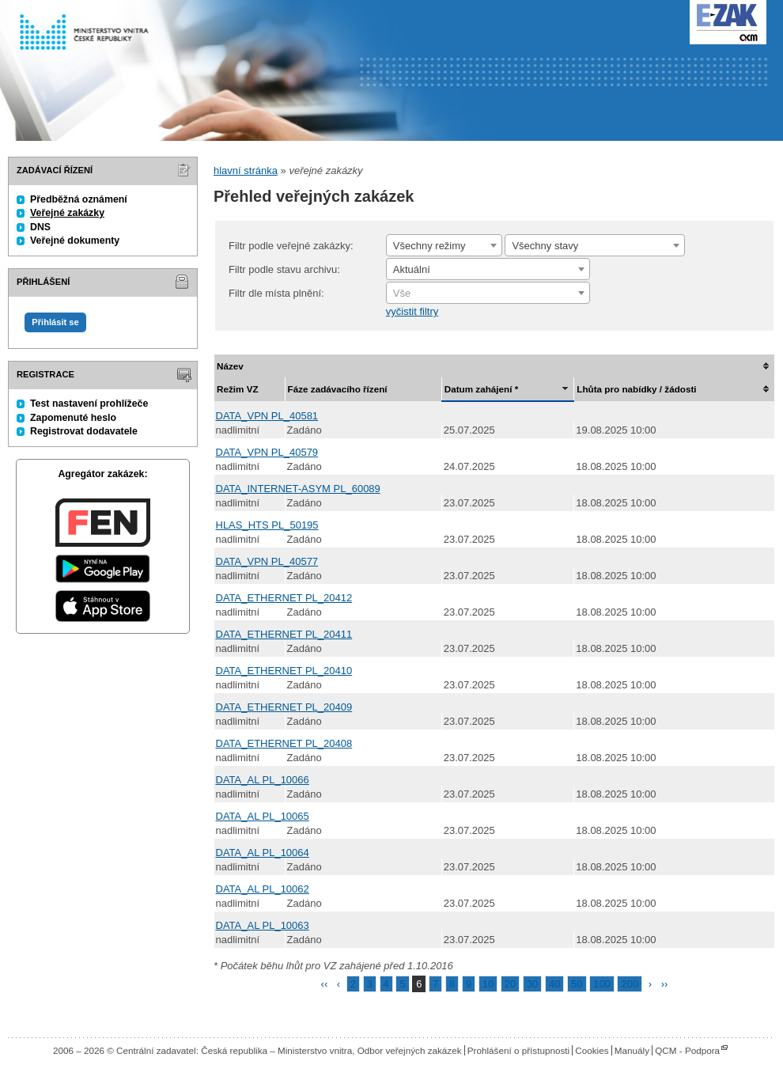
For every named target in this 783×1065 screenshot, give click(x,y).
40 (554, 984)
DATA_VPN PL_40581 (267, 416)
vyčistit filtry (412, 311)
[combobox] (444, 245)
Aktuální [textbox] (411, 269)
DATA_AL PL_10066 (262, 780)
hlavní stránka (246, 170)
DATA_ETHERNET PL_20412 (284, 598)
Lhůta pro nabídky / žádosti (636, 389)
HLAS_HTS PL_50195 (267, 525)
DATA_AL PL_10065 (262, 816)
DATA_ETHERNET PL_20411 (284, 634)
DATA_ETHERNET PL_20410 (284, 671)
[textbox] (488, 293)
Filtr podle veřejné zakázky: (291, 246)
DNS (40, 227)
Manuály (632, 1050)
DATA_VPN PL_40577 (267, 561)
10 (488, 984)
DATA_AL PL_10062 (262, 889)
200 (629, 984)
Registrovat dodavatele (84, 431)
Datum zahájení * (481, 389)
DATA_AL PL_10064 (262, 852)
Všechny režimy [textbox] (429, 246)
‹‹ (324, 984)
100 (602, 984)
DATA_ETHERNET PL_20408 (284, 743)
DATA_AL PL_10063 (262, 925)
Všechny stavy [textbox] (545, 246)
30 (532, 984)
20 (510, 984)
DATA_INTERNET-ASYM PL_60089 (298, 489)
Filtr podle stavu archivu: (284, 269)
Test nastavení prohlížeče (89, 403)
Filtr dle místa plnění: (276, 293)
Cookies (591, 1050)
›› (664, 984)
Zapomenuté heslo (73, 417)
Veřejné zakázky (67, 212)
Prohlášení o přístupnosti (518, 1050)
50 (576, 984)
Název (230, 366)
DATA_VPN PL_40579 (267, 452)
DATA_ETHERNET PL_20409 (284, 707)
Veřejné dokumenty (74, 240)
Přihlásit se (55, 322)
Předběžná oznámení (78, 199)
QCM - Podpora (687, 1050)
